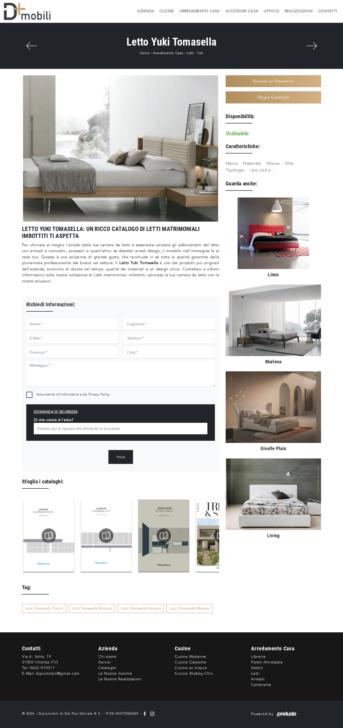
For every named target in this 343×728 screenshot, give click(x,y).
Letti (190, 53)
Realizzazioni (299, 11)
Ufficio (271, 11)
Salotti (257, 667)
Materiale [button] (252, 163)
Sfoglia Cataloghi (273, 97)
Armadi (258, 679)
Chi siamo (107, 656)
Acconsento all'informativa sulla (73, 394)
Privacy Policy (99, 394)
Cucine (166, 11)
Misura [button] (273, 163)
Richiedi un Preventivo (273, 81)
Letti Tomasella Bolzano (92, 608)
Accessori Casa (242, 11)
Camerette (261, 684)
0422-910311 (42, 667)
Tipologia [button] (235, 170)
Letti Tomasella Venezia (141, 608)
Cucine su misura (191, 667)
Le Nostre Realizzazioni (119, 679)
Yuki (200, 53)
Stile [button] (289, 163)
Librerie (258, 656)
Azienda (145, 11)
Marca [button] (231, 163)
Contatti (327, 11)
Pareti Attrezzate (267, 662)
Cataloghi (107, 667)
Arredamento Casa (200, 11)
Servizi (104, 662)
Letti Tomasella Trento (44, 608)
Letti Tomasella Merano (189, 608)
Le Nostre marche (115, 673)
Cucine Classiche (191, 662)
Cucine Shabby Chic (194, 673)
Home (145, 53)
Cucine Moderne (190, 656)
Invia (121, 457)
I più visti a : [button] (261, 170)
